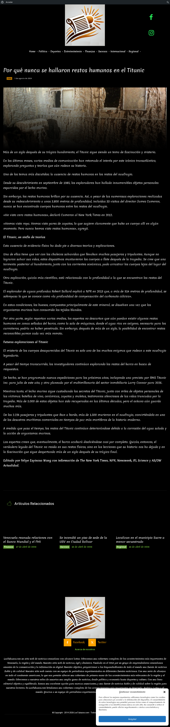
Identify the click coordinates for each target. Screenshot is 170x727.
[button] (164, 692)
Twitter (104, 643)
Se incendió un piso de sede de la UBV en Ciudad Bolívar (85, 540)
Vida (9, 78)
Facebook (78, 643)
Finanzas (9, 547)
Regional (122, 547)
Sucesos (65, 547)
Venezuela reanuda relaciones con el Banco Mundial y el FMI (26, 540)
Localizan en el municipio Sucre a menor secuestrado (140, 540)
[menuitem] (2, 2)
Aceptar (132, 719)
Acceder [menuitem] (9, 2)
